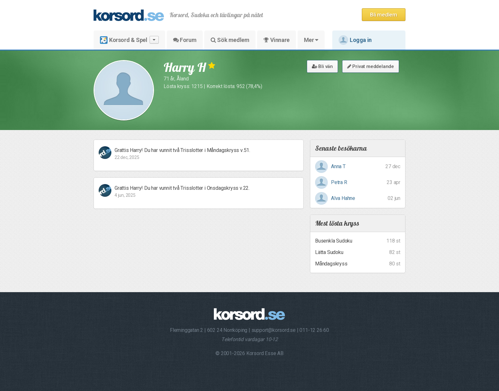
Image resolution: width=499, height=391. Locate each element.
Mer (311, 40)
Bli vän (322, 66)
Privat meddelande (370, 66)
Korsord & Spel (129, 40)
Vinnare (276, 40)
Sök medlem (230, 40)
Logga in (355, 40)
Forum (184, 40)
